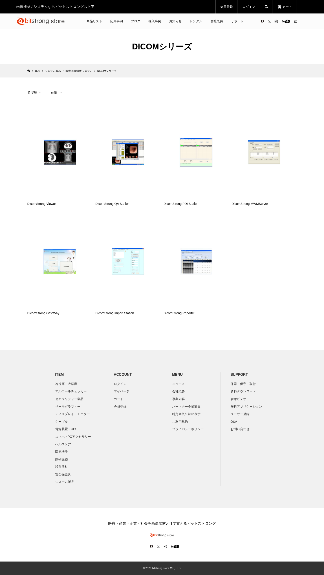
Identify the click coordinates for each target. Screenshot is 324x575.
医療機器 (61, 451)
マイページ (122, 391)
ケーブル (61, 421)
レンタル (196, 21)
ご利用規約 (180, 421)
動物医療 (61, 459)
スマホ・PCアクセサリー (73, 436)
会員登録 (226, 7)
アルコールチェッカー (71, 391)
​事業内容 (178, 399)
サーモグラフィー (67, 406)
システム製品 (64, 482)
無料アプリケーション (246, 406)
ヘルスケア (63, 444)
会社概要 (216, 21)
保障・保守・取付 (243, 384)
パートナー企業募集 (186, 406)
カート (118, 399)
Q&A (234, 421)
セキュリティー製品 (69, 399)
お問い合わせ (240, 429)
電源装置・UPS (66, 429)
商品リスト (94, 21)
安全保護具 (63, 474)
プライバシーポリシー (188, 429)
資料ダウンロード (243, 391)
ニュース (178, 384)
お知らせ (175, 21)
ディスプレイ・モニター (72, 414)
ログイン (248, 7)
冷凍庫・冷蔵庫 (66, 384)
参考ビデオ (238, 399)
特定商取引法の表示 (186, 414)
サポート (237, 21)
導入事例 (154, 21)
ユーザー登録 (240, 414)
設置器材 (61, 467)
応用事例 (116, 21)
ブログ (135, 21)
